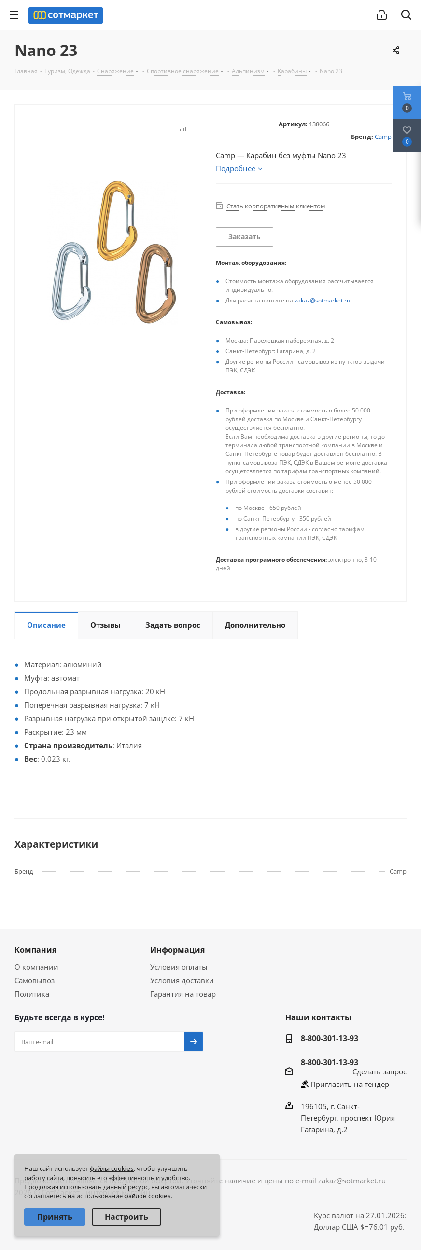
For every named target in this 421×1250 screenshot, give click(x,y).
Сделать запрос (379, 1071)
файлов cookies (147, 1196)
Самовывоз (34, 980)
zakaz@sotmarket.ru (322, 300)
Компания (35, 950)
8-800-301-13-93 (329, 1038)
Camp (383, 136)
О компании (36, 967)
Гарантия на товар (183, 994)
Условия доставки (182, 980)
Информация (177, 950)
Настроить (126, 1216)
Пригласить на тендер (349, 1084)
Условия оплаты (179, 967)
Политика (31, 994)
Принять (54, 1216)
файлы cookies (112, 1168)
